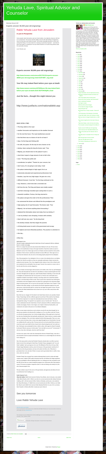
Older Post (68, 437)
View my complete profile (81, 48)
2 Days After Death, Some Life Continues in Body (88, 115)
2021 (78, 63)
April (80, 87)
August (80, 80)
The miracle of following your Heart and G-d (87, 141)
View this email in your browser (23, 407)
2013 (78, 151)
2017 (78, 71)
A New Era (20, 238)
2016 (78, 145)
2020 (78, 65)
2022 (78, 61)
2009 (78, 158)
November (81, 74)
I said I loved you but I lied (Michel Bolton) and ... (88, 129)
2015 (78, 147)
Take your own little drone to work (85, 139)
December (81, 72)
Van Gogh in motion (82, 103)
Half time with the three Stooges (85, 104)
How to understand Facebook (84, 101)
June (80, 83)
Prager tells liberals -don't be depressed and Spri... (89, 92)
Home (39, 437)
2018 (78, 69)
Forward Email (43, 420)
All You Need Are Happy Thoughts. (85, 106)
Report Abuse (49, 420)
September (81, 78)
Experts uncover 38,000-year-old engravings (87, 127)
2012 (78, 153)
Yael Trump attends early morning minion (87, 97)
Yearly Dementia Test (82, 108)
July (80, 81)
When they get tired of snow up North (86, 137)
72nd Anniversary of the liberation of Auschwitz (88, 113)
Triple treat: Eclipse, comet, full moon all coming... (88, 123)
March (80, 89)
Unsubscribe (28, 420)
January (80, 143)
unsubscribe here (28, 410)
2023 (78, 60)
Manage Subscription (35, 420)
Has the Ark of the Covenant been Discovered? (88, 99)
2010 (78, 157)
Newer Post (9, 437)
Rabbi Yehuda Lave (89, 25)
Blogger (58, 447)
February (81, 91)
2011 (78, 155)
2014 (78, 149)
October (80, 76)
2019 (78, 67)
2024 (78, 58)
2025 (78, 56)
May (80, 85)
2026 (78, 54)
